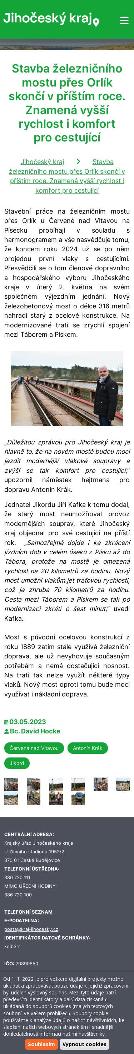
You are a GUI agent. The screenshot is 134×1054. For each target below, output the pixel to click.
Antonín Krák (88, 748)
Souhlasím (41, 1044)
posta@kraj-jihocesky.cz (31, 929)
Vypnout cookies (84, 1044)
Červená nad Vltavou (34, 748)
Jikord (17, 763)
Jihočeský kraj (42, 161)
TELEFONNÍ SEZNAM (28, 912)
